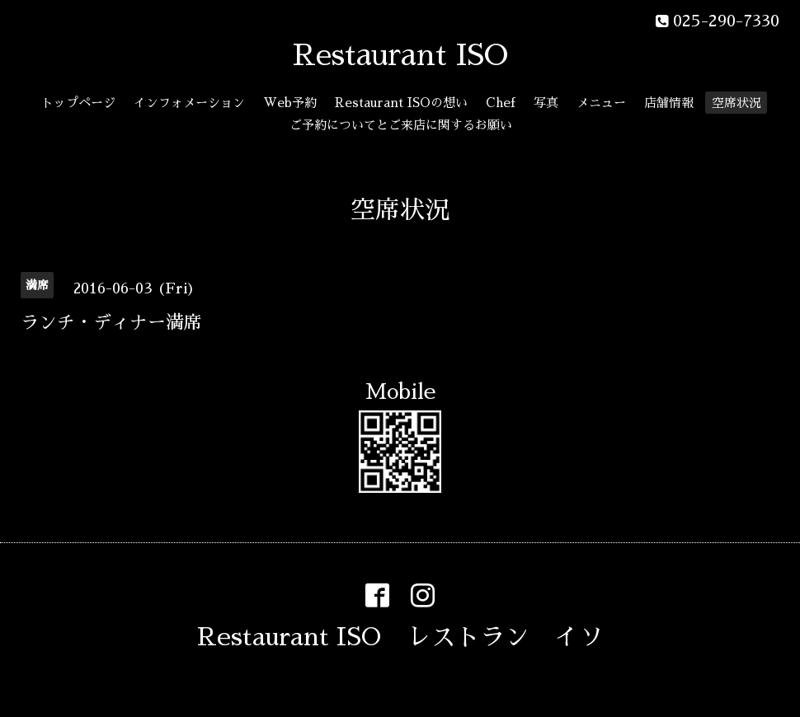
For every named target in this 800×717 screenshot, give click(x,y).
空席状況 (736, 102)
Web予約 (290, 102)
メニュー (601, 102)
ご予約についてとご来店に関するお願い (400, 125)
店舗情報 (669, 102)
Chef (500, 102)
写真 (546, 102)
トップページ (78, 102)
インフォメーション (189, 102)
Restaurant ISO (400, 55)
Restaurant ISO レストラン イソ (400, 637)
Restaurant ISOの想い (401, 102)
